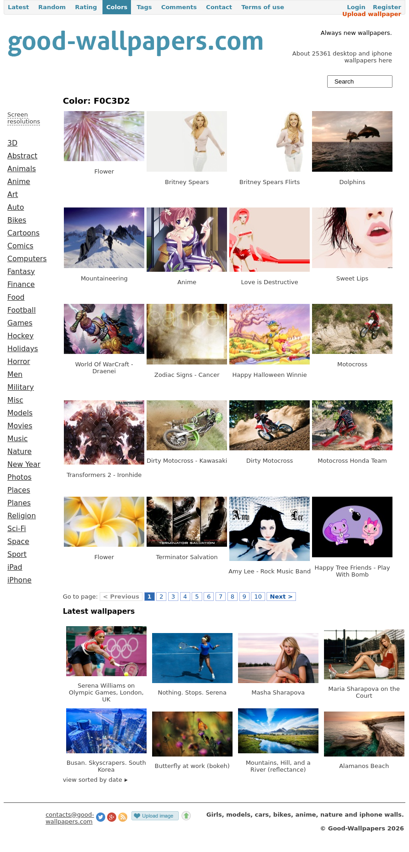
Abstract (22, 156)
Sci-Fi (16, 529)
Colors (116, 7)
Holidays (22, 349)
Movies (19, 426)
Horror (18, 362)
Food (15, 297)
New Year (23, 464)
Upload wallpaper (371, 14)
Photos (19, 477)
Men (15, 374)
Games (20, 323)
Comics (20, 246)
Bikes (16, 220)
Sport (17, 554)
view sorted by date (95, 779)
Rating (86, 7)
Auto (15, 207)
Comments (179, 7)
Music (17, 439)
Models (20, 413)
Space (18, 542)
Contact (219, 7)
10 (258, 596)
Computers (27, 259)
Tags (144, 7)
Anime (18, 182)
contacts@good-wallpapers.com (69, 818)
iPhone (19, 580)
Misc (15, 400)
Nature (19, 452)
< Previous (121, 596)
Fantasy (21, 272)
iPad (15, 567)
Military (20, 387)
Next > (281, 596)
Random (52, 7)
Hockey (20, 336)
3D (12, 143)
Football (21, 310)
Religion (21, 516)
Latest (18, 7)
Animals (21, 169)
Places (18, 490)
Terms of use (262, 7)
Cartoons (23, 233)
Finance (21, 284)
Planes (19, 503)
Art (12, 195)
